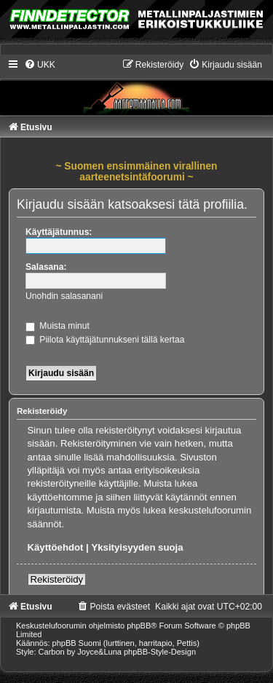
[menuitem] (39, 65)
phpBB (139, 625)
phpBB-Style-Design (160, 651)
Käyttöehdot (56, 547)
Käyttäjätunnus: (58, 232)
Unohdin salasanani (64, 296)
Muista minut (57, 326)
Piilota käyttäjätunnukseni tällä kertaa (104, 340)
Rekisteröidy (57, 579)
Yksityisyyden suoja (137, 547)
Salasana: (45, 267)
